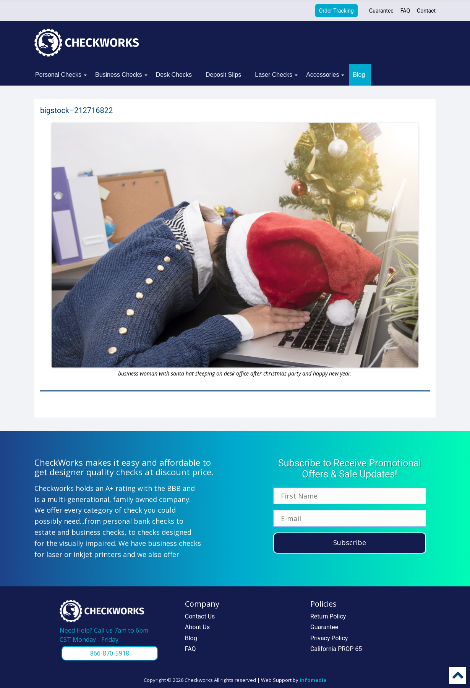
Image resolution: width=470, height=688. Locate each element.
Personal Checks (58, 74)
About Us (197, 627)
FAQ (405, 11)
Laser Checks (273, 74)
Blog (359, 74)
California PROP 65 (336, 648)
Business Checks (118, 74)
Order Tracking (336, 11)
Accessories (322, 74)
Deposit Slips (223, 74)
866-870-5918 (109, 653)
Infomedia (313, 680)
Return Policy (328, 616)
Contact (426, 11)
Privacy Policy (329, 638)
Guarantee (381, 11)
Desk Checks (174, 74)
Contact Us (200, 616)
